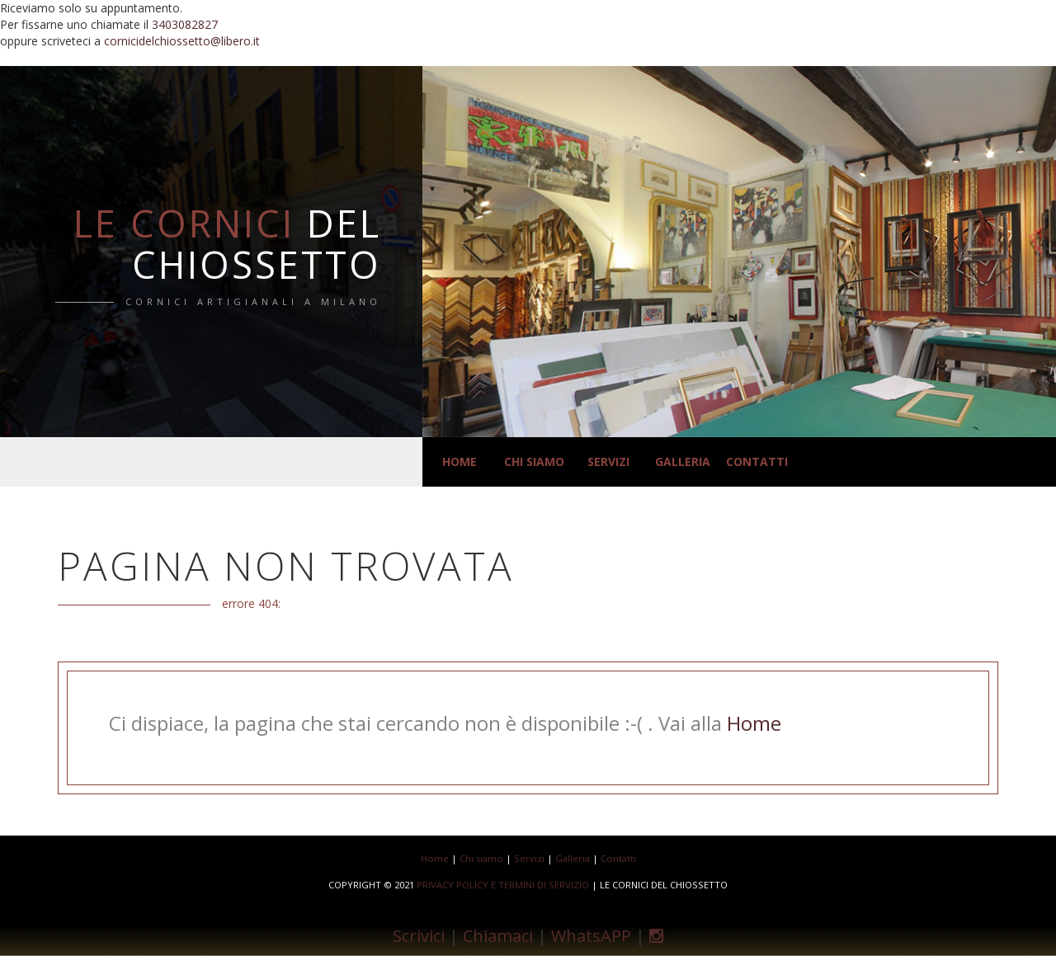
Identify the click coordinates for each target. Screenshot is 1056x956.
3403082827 (185, 24)
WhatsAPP (591, 935)
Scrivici (419, 935)
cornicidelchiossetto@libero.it (182, 41)
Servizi (608, 461)
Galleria (682, 461)
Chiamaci (498, 935)
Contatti (757, 461)
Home (459, 461)
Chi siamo (534, 461)
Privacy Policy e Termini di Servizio (504, 884)
